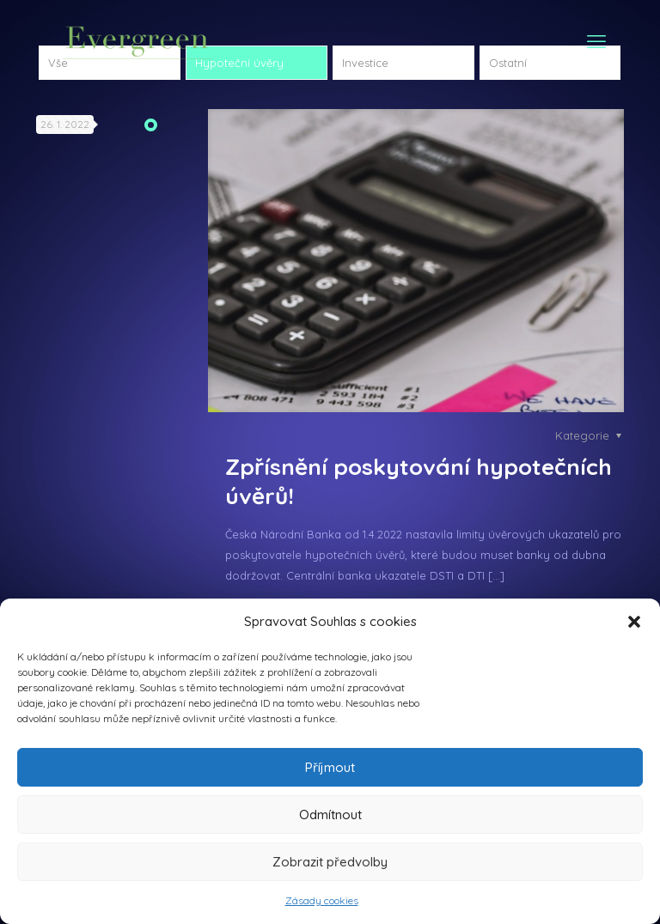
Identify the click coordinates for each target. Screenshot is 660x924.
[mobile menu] (596, 41)
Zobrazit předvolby (330, 862)
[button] (634, 621)
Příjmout (330, 767)
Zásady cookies (321, 900)
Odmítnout (330, 814)
